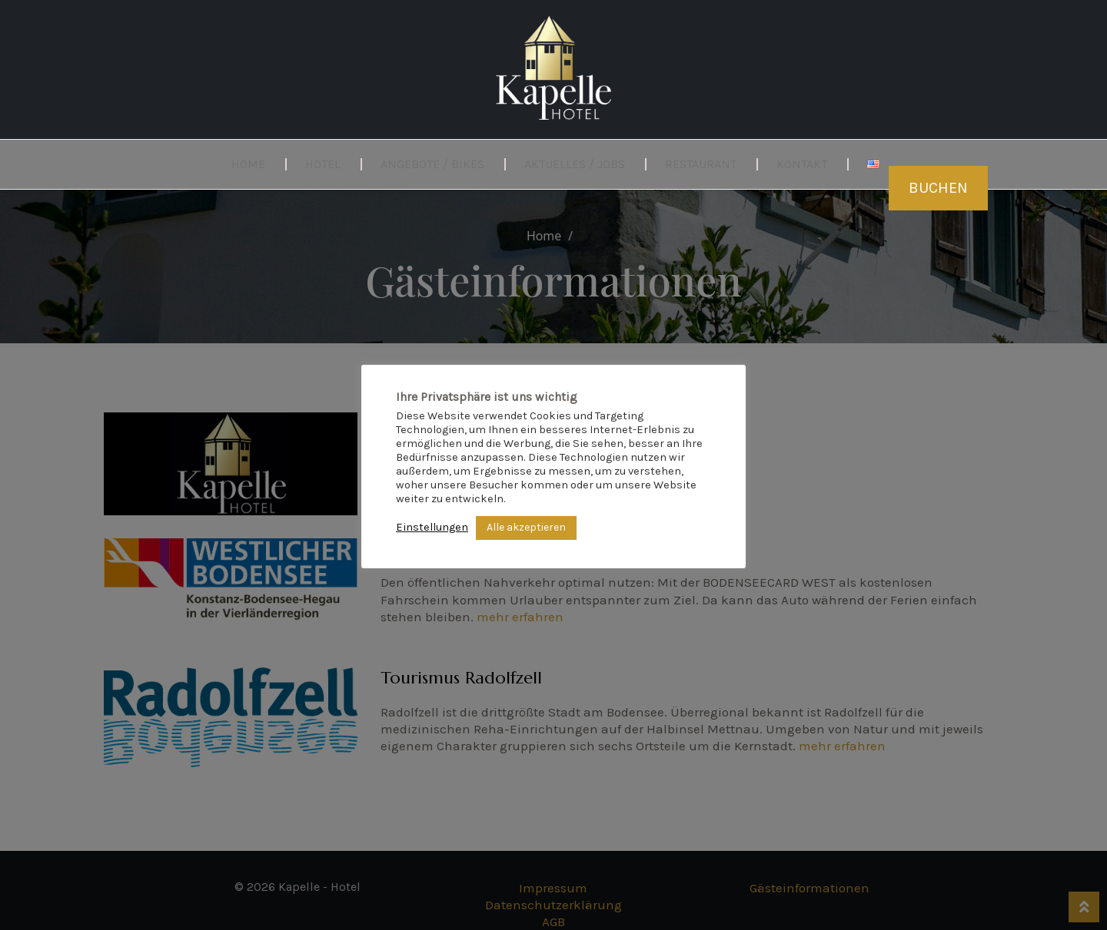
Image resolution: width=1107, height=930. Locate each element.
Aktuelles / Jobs (574, 164)
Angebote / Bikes (432, 164)
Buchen (938, 188)
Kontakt (801, 164)
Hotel (323, 164)
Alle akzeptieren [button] (526, 527)
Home (248, 164)
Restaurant (700, 164)
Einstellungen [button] (432, 527)
